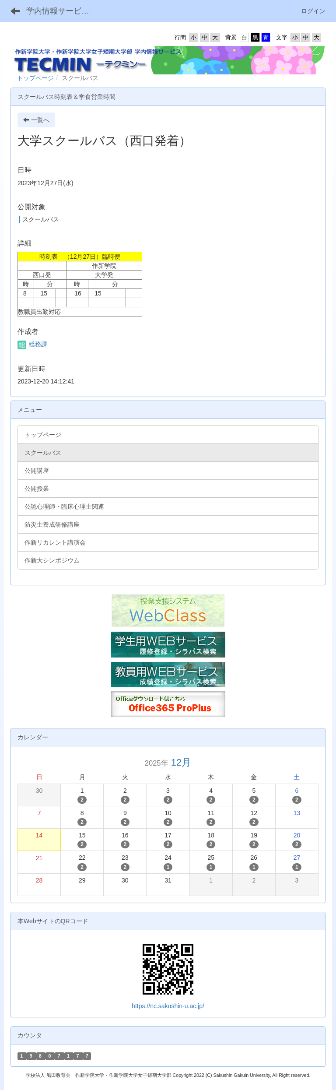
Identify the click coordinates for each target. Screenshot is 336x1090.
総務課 (32, 344)
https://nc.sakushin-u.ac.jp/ (168, 1005)
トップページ (35, 77)
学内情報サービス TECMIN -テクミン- (63, 11)
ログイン (313, 10)
